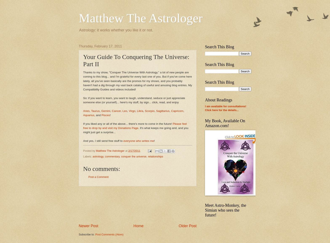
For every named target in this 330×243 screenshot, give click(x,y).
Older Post (188, 226)
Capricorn (177, 111)
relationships (155, 156)
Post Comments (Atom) (109, 234)
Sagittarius (163, 111)
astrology (98, 156)
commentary (112, 156)
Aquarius (88, 115)
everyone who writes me (138, 140)
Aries (86, 111)
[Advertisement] (138, 205)
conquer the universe (133, 156)
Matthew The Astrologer (141, 18)
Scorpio (149, 111)
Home (138, 226)
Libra (140, 111)
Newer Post (88, 226)
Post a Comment (98, 177)
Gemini (105, 111)
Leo (124, 111)
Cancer (116, 111)
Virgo (132, 111)
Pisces (105, 115)
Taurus (95, 111)
